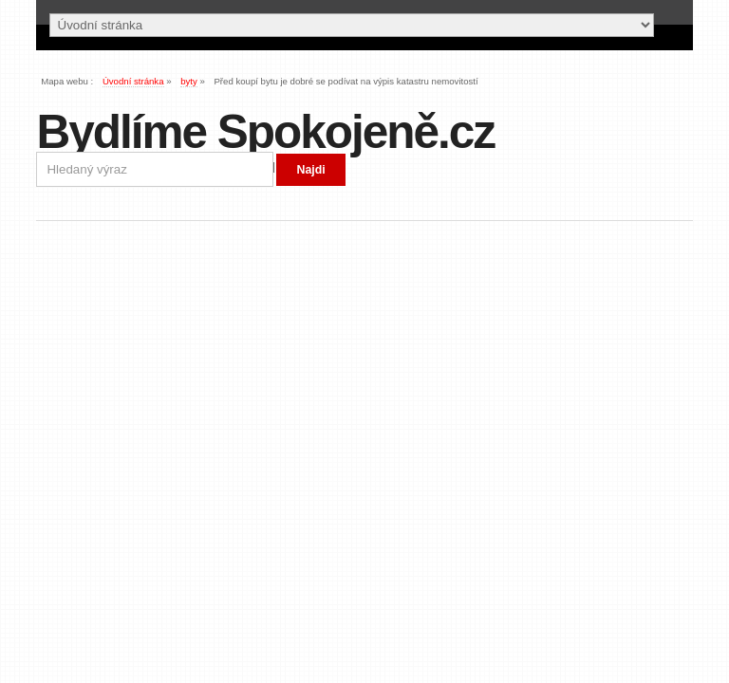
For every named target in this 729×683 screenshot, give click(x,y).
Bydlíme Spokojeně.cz (265, 131)
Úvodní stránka (133, 81)
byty (188, 81)
